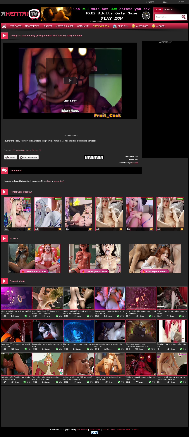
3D (14, 150)
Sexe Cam (120, 26)
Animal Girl (20, 150)
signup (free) (59, 181)
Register (150, 2)
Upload (181, 2)
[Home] (4, 26)
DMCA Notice (82, 429)
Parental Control (123, 429)
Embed (10, 157)
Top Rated (16, 26)
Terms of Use (94, 429)
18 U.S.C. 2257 (108, 429)
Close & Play (70, 100)
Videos (158, 10)
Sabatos (134, 163)
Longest (47, 26)
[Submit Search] (184, 17)
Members (169, 10)
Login (165, 2)
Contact (135, 429)
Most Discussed (65, 26)
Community (83, 26)
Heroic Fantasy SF (33, 150)
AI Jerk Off (140, 26)
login (49, 181)
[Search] (168, 17)
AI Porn (158, 26)
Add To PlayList (29, 157)
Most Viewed (32, 26)
